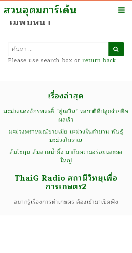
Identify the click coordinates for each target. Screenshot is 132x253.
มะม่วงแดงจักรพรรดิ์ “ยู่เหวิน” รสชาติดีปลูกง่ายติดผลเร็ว (66, 115)
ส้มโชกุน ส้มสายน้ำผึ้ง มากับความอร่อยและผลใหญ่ (66, 156)
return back (99, 60)
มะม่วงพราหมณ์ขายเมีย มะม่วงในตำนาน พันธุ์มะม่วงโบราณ (66, 136)
